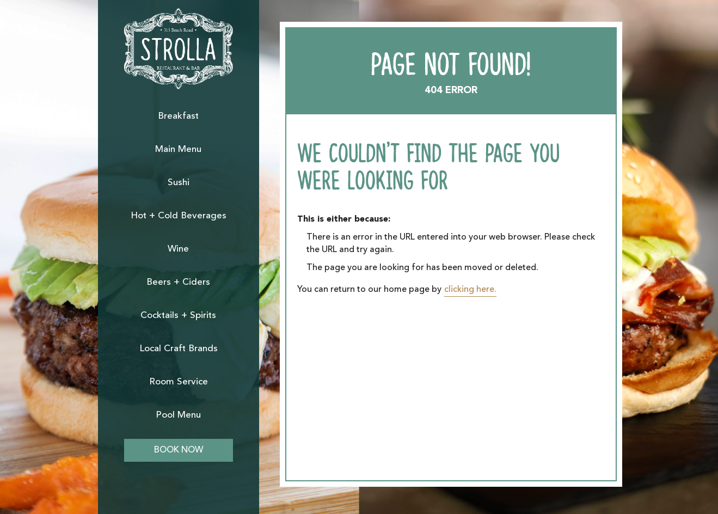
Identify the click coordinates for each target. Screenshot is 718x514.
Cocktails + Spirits (178, 315)
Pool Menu (178, 415)
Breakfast (178, 116)
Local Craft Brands (178, 348)
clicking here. (470, 289)
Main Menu (178, 149)
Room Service (178, 382)
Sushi (178, 182)
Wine (178, 249)
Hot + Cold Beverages (178, 216)
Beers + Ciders (178, 282)
